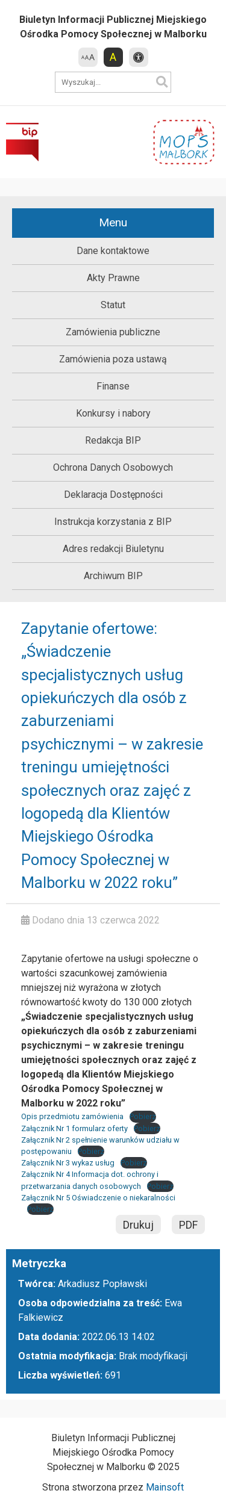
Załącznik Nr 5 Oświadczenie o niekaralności (98, 1197)
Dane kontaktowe (113, 250)
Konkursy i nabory (113, 413)
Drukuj (138, 1224)
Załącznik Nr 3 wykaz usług (68, 1162)
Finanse (113, 386)
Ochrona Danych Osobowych (113, 467)
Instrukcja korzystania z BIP (113, 521)
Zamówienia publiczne (113, 332)
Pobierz (143, 1116)
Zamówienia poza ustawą (113, 359)
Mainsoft (165, 1487)
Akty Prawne (113, 278)
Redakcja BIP (113, 440)
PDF (188, 1224)
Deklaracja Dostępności (113, 494)
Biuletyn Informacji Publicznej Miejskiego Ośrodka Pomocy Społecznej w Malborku (113, 27)
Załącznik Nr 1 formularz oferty (74, 1128)
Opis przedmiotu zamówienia (72, 1116)
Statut (113, 305)
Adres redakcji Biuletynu (113, 548)
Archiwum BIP (113, 576)
